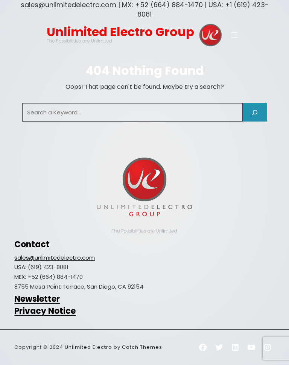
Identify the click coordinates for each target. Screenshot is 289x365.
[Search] (255, 112)
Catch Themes (142, 347)
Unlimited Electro (88, 347)
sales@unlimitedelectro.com (54, 258)
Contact (32, 244)
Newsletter (37, 299)
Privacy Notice (45, 311)
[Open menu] (234, 35)
